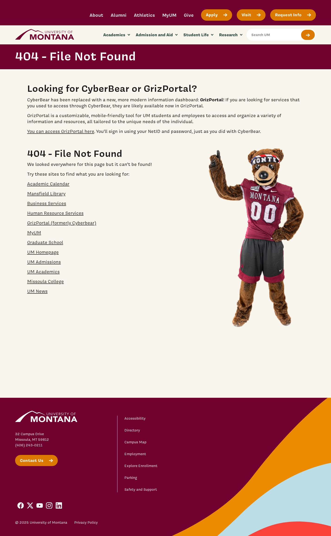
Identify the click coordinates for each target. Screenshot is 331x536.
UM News (37, 291)
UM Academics (43, 272)
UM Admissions (44, 262)
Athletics (144, 15)
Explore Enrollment (140, 466)
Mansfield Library (46, 194)
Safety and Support (140, 489)
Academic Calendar (48, 184)
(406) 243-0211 (28, 445)
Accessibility (135, 418)
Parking (130, 477)
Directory (132, 430)
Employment (135, 454)
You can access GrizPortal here (60, 131)
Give (189, 15)
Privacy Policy (86, 522)
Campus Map (135, 442)
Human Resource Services (55, 213)
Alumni (119, 15)
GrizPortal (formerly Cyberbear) (61, 223)
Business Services (46, 203)
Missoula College (45, 281)
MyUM (169, 15)
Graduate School (45, 242)
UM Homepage (43, 252)
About (96, 15)
